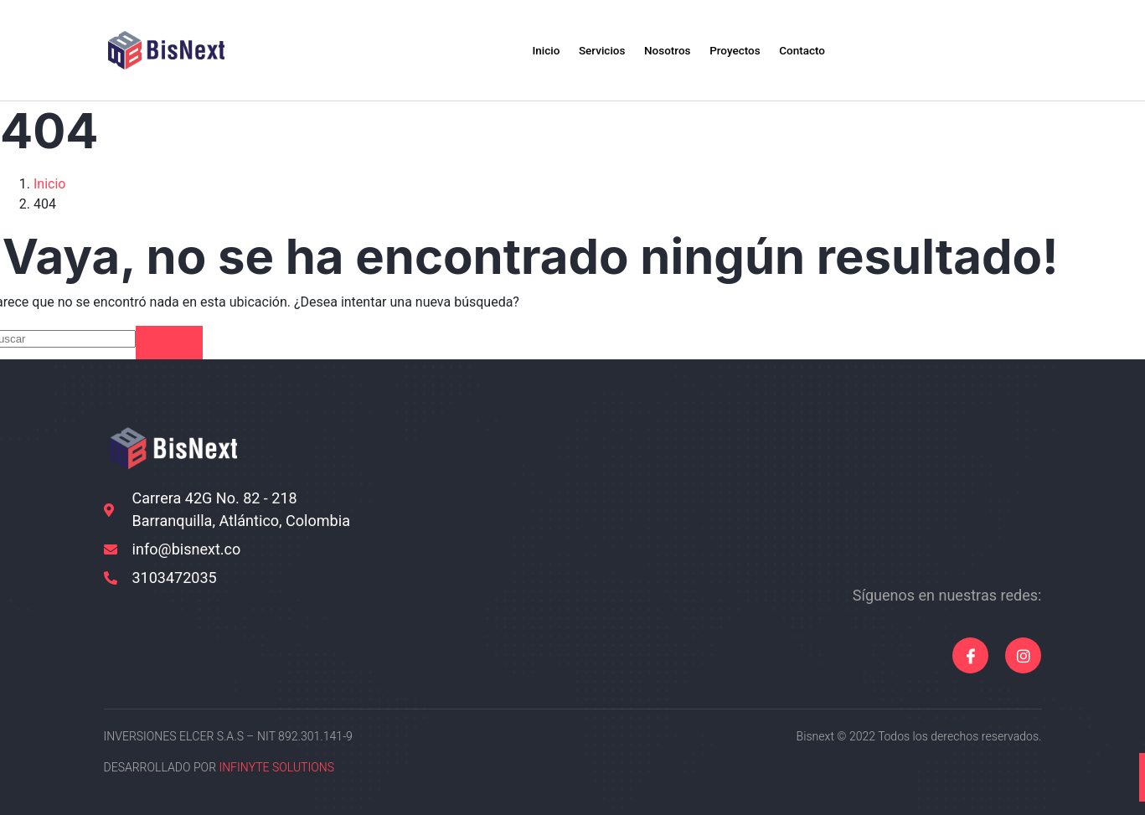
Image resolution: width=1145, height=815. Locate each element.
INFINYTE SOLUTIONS (276, 767)
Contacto (822, 50)
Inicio (522, 50)
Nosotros (665, 50)
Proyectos (744, 50)
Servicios (588, 50)
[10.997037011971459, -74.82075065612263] (897, 497)
